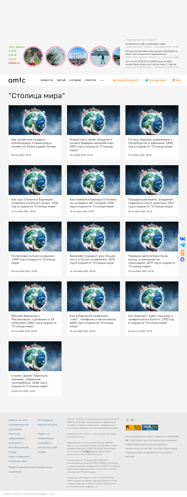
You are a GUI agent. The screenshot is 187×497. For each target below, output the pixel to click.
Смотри (90, 80)
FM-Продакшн (45, 420)
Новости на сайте (18, 420)
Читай (61, 80)
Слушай (75, 80)
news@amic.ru (88, 451)
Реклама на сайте (47, 424)
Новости (47, 80)
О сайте (42, 452)
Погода (12, 452)
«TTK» (52, 493)
